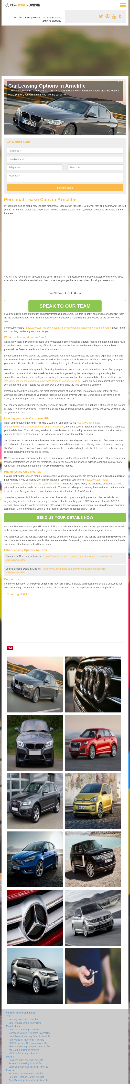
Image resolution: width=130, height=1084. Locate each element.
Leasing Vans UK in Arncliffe (23, 1019)
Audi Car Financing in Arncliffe (24, 1029)
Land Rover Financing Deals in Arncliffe (29, 1036)
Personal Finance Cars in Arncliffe (26, 1077)
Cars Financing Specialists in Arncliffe (28, 1080)
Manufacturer (13, 1026)
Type (8, 1016)
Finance (10, 1070)
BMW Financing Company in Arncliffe (28, 1043)
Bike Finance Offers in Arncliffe (25, 1022)
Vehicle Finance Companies (21, 1012)
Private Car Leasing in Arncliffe (25, 1063)
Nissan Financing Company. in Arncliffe (29, 1046)
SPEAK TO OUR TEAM (64, 306)
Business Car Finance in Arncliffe (26, 1073)
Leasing (10, 1056)
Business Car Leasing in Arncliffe (26, 1060)
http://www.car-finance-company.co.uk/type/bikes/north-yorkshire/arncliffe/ (42, 381)
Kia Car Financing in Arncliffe (24, 1050)
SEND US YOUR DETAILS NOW (65, 517)
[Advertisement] (65, 51)
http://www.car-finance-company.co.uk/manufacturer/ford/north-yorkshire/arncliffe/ (69, 327)
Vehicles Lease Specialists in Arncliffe (28, 1066)
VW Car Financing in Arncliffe (24, 1053)
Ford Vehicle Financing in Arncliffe (26, 1039)
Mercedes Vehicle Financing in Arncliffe (29, 1033)
